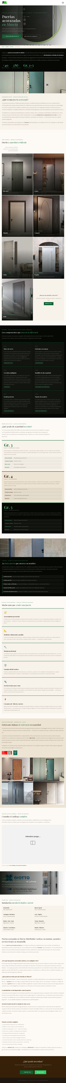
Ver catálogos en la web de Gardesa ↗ (18, 865)
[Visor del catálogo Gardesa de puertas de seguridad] (33, 844)
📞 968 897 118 (27, 1072)
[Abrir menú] (63, 3)
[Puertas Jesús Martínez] (4, 2)
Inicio (3, 46)
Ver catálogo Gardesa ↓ (31, 36)
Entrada (11, 46)
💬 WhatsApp (40, 1072)
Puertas (7, 46)
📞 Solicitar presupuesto (11, 36)
